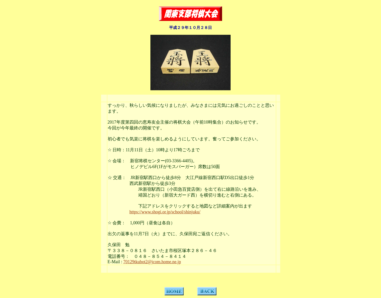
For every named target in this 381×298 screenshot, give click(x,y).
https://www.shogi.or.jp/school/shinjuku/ (165, 211)
